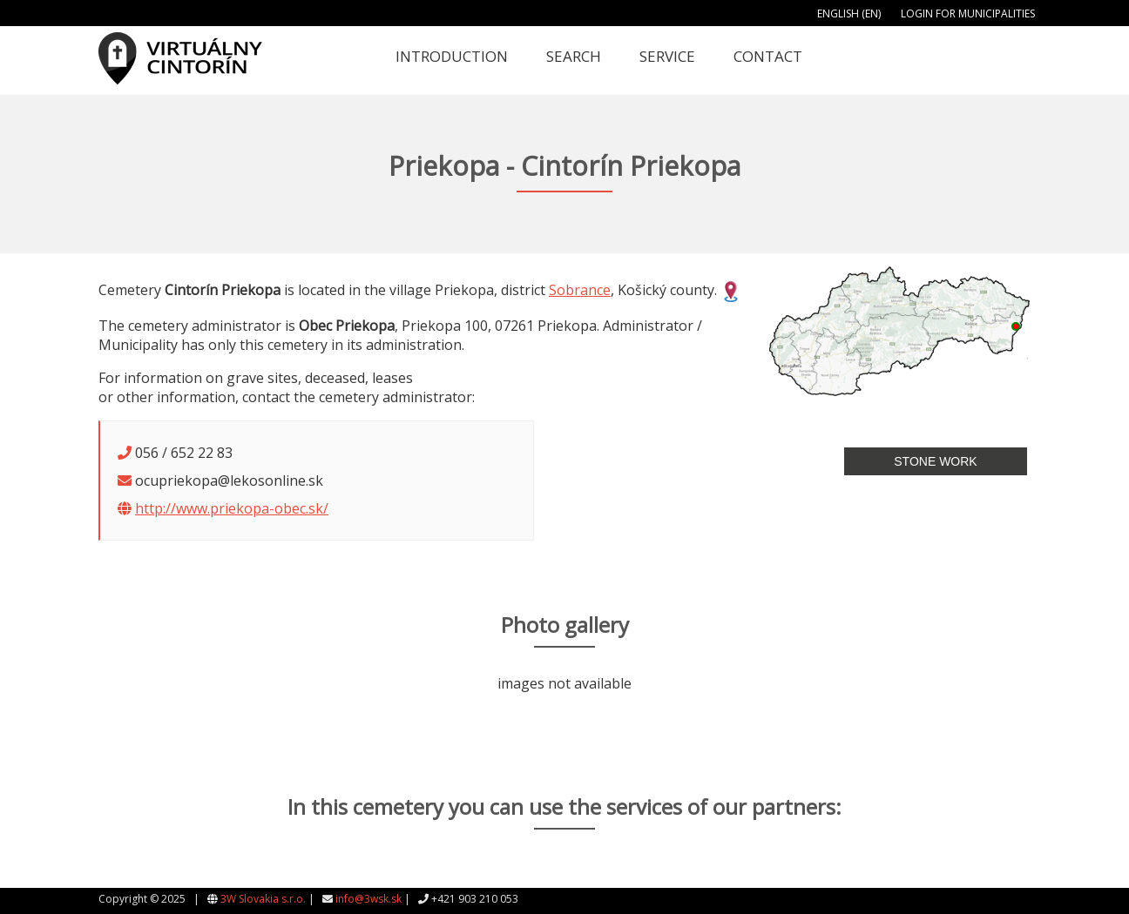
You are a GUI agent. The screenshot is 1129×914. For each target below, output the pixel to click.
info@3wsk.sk (368, 898)
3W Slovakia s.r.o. (263, 898)
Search (573, 56)
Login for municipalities (968, 13)
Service (667, 56)
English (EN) (849, 13)
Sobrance (580, 289)
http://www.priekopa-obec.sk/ (231, 508)
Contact (768, 56)
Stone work (935, 461)
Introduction (451, 56)
